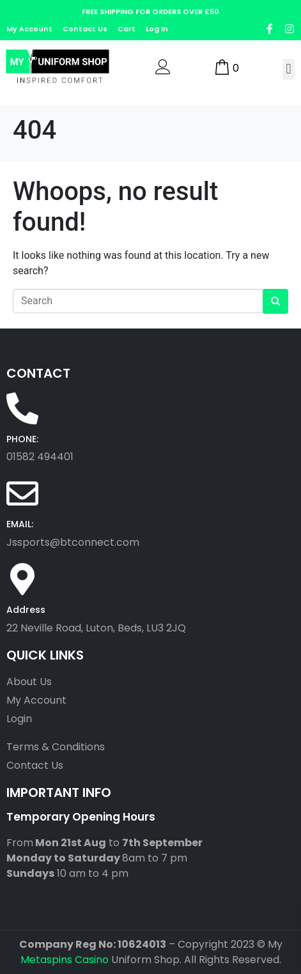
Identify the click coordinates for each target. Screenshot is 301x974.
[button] (288, 69)
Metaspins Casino (64, 959)
